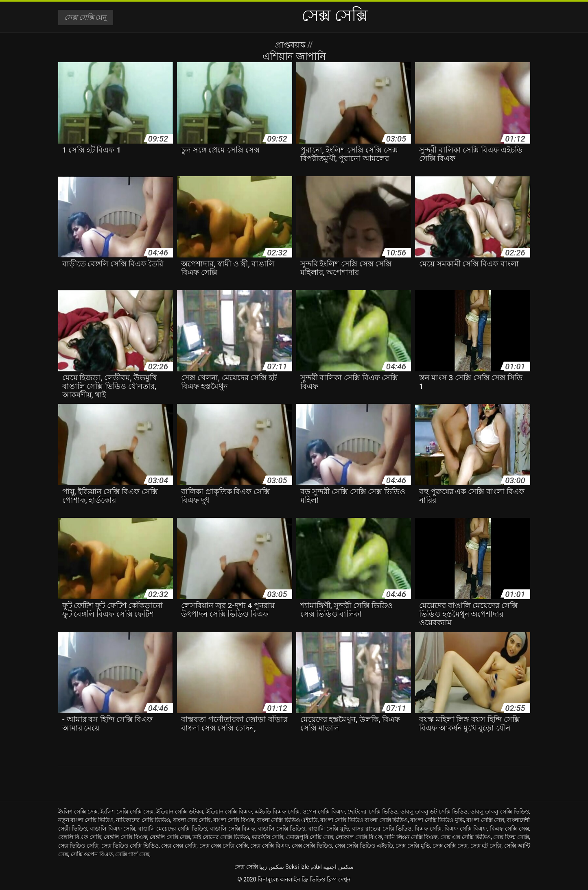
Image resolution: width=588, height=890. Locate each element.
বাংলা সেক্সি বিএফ (233, 820)
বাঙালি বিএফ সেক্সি (112, 828)
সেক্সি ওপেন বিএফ (92, 854)
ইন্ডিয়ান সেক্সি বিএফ (229, 811)
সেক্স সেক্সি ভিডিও (312, 845)
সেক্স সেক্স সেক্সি (179, 845)
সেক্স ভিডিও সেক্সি (78, 845)
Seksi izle (297, 867)
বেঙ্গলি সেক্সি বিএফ (125, 837)
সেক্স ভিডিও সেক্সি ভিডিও (130, 845)
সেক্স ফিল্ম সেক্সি (511, 837)
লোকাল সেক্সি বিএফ (359, 837)
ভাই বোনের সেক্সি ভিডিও (220, 837)
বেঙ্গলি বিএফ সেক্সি (79, 837)
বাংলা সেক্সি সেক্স (485, 820)
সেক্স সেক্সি (246, 867)
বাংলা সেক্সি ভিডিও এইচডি (287, 820)
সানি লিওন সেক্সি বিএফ (411, 837)
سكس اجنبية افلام (332, 867)
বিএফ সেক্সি (428, 828)
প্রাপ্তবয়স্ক (291, 45)
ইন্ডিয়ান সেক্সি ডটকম (179, 811)
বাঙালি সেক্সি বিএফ (232, 828)
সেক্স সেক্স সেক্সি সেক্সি (223, 845)
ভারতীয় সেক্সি (268, 837)
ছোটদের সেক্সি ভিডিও (372, 811)
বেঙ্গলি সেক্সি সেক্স (170, 837)
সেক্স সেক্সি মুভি (413, 845)
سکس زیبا (271, 867)
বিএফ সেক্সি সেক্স (509, 828)
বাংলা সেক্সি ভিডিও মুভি (437, 820)
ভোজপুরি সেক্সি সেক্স (309, 837)
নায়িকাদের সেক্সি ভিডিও (143, 820)
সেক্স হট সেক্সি (486, 845)
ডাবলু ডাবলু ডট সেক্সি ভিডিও (434, 811)
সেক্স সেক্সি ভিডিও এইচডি (364, 845)
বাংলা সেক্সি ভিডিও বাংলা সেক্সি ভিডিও (364, 820)
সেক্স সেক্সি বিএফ (269, 845)
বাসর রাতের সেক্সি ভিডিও (381, 828)
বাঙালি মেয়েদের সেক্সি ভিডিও (172, 828)
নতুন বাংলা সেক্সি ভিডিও (86, 820)
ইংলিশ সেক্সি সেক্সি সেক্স (127, 811)
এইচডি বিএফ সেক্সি (277, 811)
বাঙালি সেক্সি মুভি (328, 828)
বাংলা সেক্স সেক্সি (192, 820)
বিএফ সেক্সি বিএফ (465, 828)
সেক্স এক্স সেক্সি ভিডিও (465, 837)
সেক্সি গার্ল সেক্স (132, 854)
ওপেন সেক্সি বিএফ (323, 811)
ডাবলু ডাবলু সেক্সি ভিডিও (499, 811)
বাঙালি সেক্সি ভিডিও (281, 828)
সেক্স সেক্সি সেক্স (450, 845)
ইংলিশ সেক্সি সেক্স (78, 811)
